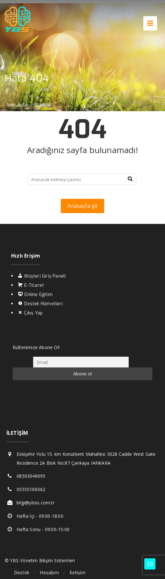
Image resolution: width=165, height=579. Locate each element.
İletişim (77, 573)
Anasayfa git (82, 206)
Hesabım (49, 573)
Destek (21, 573)
